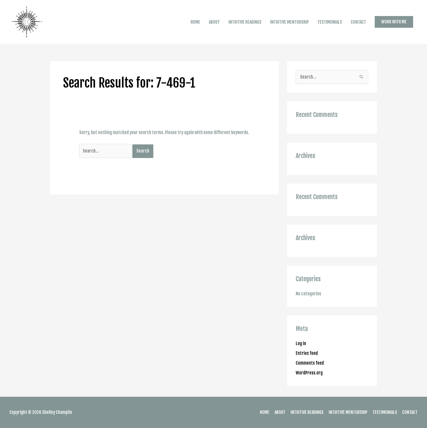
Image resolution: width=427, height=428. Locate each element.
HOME (195, 22)
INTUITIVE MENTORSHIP (289, 22)
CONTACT (358, 22)
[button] (394, 21)
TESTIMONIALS (330, 22)
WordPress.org (309, 373)
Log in (301, 343)
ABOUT (214, 22)
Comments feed (310, 363)
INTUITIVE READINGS (244, 22)
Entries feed (307, 353)
